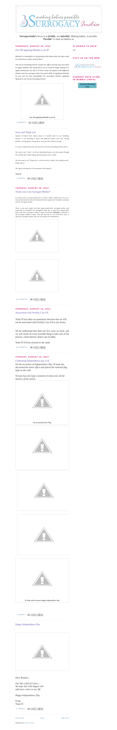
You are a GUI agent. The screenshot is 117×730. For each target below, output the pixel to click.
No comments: (22, 299)
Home (42, 718)
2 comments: (21, 122)
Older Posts (65, 718)
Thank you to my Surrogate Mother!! (33, 191)
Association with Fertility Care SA (31, 312)
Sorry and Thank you (25, 132)
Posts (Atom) (29, 723)
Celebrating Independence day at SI (32, 360)
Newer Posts (19, 718)
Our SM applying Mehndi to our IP (32, 50)
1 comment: (21, 178)
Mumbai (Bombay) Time (87, 85)
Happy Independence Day (27, 624)
